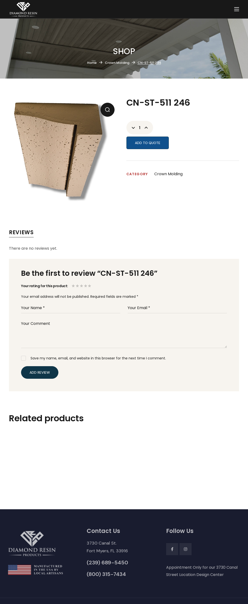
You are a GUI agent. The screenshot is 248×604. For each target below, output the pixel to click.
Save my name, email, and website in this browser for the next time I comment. (98, 358)
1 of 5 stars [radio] (74, 285)
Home (92, 62)
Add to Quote (147, 143)
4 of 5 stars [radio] (86, 285)
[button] (108, 110)
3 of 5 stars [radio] (82, 285)
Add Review (40, 372)
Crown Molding (117, 62)
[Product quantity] (139, 127)
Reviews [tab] (21, 232)
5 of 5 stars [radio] (90, 285)
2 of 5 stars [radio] (78, 285)
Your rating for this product (44, 286)
